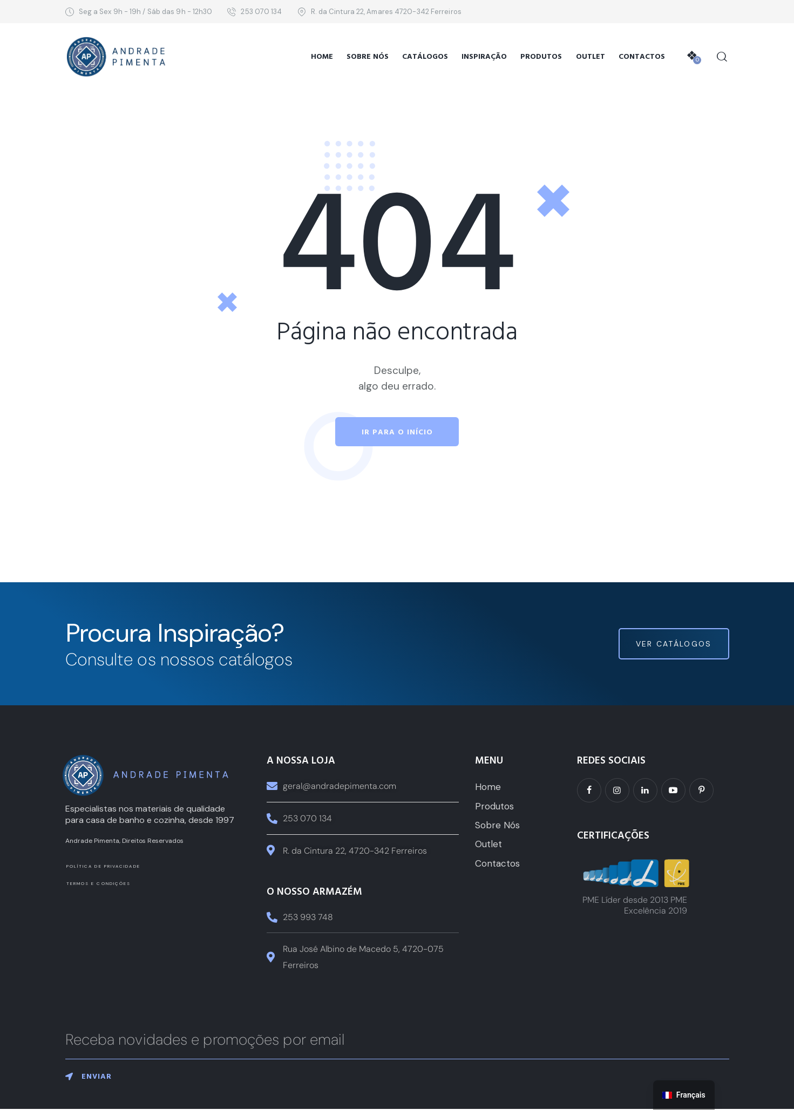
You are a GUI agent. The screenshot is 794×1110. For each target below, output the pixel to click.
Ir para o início (397, 432)
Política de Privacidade (103, 866)
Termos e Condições (98, 884)
